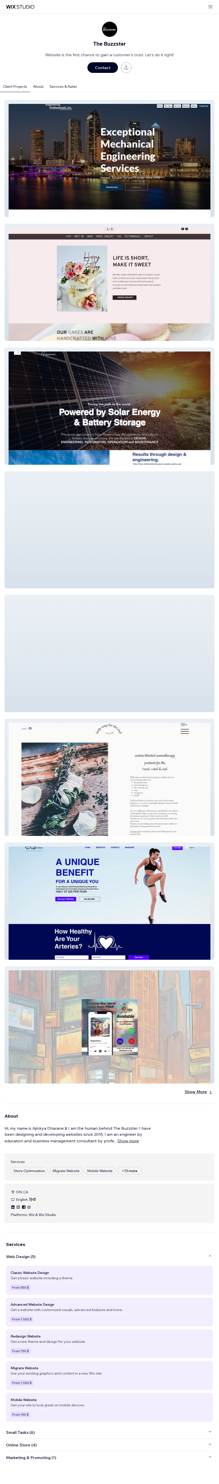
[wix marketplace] (20, 7)
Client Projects (15, 86)
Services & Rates (63, 86)
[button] (109, 158)
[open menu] (210, 7)
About (38, 86)
